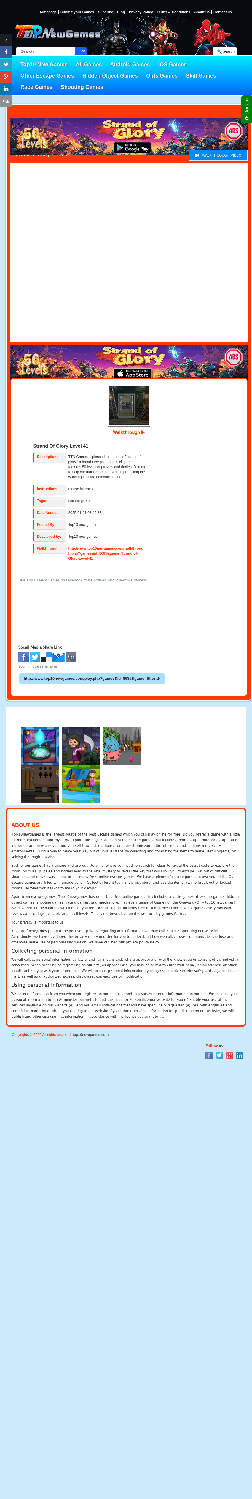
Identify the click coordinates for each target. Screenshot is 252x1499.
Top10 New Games (44, 64)
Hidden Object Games (110, 76)
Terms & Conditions (173, 12)
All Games (89, 64)
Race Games (36, 87)
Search (229, 51)
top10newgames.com (91, 1035)
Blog (121, 12)
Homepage (48, 12)
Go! (82, 51)
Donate (247, 109)
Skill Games (201, 76)
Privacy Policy (141, 12)
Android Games (130, 64)
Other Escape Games (47, 76)
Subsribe (105, 12)
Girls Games (162, 76)
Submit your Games (77, 12)
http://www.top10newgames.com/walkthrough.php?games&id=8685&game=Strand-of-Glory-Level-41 (105, 553)
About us (202, 12)
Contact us (222, 12)
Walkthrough (129, 432)
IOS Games (172, 64)
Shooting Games (82, 87)
